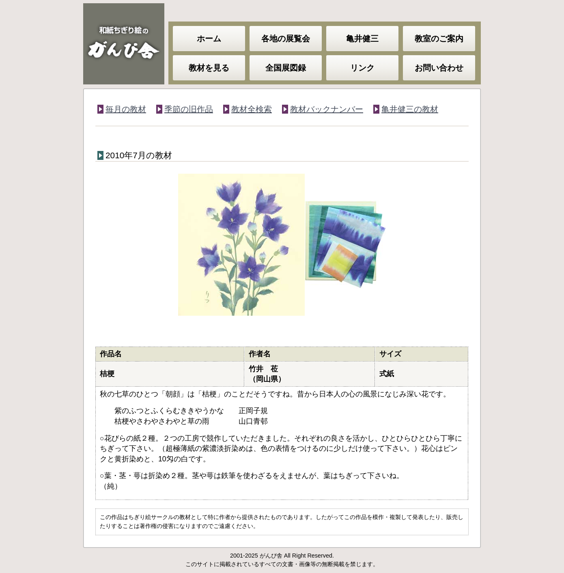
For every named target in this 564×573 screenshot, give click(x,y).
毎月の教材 (125, 109)
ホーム (209, 38)
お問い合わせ (439, 67)
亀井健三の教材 (409, 109)
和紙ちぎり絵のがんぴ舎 (123, 43)
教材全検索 (251, 109)
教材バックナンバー (326, 109)
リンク (362, 67)
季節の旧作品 (188, 109)
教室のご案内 (439, 38)
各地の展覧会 (285, 38)
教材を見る (209, 67)
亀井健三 (362, 38)
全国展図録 (285, 67)
